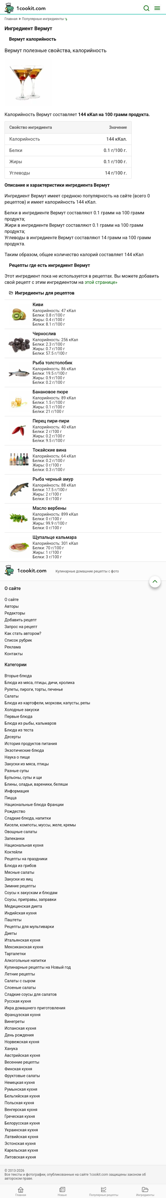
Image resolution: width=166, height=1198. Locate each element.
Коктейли (13, 852)
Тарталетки (15, 953)
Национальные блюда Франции (34, 804)
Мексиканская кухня (24, 947)
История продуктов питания (31, 743)
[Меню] (157, 8)
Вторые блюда (18, 676)
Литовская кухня (20, 1157)
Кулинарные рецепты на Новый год (38, 967)
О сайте (12, 599)
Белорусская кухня (22, 1123)
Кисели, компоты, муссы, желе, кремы (40, 825)
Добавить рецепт (21, 620)
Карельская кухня (21, 1150)
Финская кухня (18, 1069)
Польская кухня (19, 1103)
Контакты (14, 654)
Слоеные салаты (20, 987)
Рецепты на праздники (26, 859)
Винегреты (15, 1021)
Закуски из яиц (19, 879)
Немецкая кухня (20, 1082)
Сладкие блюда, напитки (28, 818)
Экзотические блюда (24, 750)
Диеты (11, 933)
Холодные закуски (22, 709)
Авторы (12, 606)
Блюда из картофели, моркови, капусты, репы (47, 703)
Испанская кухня (20, 1028)
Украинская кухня (21, 1130)
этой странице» (101, 282)
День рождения (19, 1035)
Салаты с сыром (20, 981)
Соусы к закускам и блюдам (31, 892)
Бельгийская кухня (22, 1096)
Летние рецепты (20, 974)
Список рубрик (18, 640)
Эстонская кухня (20, 1143)
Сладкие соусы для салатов (31, 994)
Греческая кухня (20, 1116)
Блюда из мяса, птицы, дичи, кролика (40, 682)
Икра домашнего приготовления (35, 1008)
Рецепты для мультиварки (29, 926)
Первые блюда (18, 716)
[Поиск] (146, 8)
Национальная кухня (24, 845)
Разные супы (17, 770)
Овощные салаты (21, 831)
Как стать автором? (23, 633)
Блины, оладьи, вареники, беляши (36, 784)
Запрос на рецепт (21, 626)
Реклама (13, 647)
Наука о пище (17, 757)
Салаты (12, 696)
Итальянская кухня (22, 940)
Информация (17, 791)
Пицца (10, 798)
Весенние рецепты (22, 1062)
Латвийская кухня (21, 1136)
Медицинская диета (23, 906)
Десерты (13, 737)
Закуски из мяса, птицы (27, 764)
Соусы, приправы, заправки (30, 899)
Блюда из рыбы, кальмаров (30, 723)
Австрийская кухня (22, 1055)
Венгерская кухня (21, 1109)
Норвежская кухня (22, 1042)
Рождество (15, 811)
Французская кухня (23, 1014)
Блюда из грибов (20, 865)
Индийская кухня (21, 913)
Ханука (11, 1048)
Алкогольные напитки (25, 960)
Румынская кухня (21, 1089)
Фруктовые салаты (22, 1075)
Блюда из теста (19, 730)
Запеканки (14, 838)
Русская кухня (18, 1001)
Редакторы (15, 613)
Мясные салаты (19, 872)
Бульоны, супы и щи (23, 777)
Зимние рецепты (20, 886)
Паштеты (13, 920)
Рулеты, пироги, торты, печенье (34, 689)
